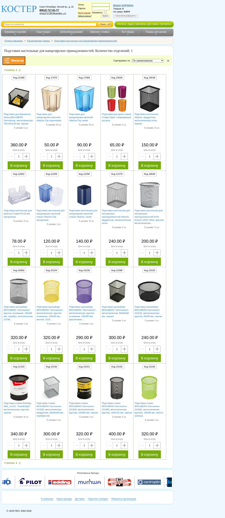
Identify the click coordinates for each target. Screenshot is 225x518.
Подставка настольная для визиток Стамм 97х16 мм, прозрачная (18, 213)
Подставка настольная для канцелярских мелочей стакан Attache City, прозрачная (50, 215)
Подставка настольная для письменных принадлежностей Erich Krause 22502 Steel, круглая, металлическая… (149, 216)
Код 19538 (149, 77)
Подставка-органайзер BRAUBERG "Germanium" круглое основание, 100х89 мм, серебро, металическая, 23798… (18, 313)
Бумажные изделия (15, 33)
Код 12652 (18, 174)
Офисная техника (99, 33)
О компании (47, 498)
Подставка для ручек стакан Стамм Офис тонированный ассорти (116, 117)
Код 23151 (84, 366)
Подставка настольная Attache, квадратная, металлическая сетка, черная (146, 119)
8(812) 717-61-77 (49, 10)
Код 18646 (149, 174)
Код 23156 (84, 270)
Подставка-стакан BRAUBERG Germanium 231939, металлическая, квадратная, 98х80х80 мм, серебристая (50, 409)
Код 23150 (51, 366)
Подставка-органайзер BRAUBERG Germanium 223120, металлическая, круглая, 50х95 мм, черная (148, 312)
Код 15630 (117, 77)
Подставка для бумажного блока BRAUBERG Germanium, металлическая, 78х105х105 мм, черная (18, 119)
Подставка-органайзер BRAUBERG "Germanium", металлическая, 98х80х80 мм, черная (115, 312)
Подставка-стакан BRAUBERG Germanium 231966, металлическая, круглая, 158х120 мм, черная (117, 408)
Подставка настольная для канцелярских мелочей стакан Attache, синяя (83, 213)
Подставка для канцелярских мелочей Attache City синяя (81, 117)
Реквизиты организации (123, 498)
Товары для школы (155, 33)
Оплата (121, 23)
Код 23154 (51, 270)
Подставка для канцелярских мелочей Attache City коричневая (48, 117)
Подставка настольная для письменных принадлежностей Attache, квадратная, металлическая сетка (116, 216)
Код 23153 (149, 270)
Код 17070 (51, 77)
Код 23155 (149, 366)
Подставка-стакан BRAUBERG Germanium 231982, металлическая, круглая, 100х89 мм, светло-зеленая (149, 409)
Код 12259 (51, 174)
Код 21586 (117, 270)
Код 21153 (18, 366)
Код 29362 (18, 270)
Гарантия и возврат (98, 498)
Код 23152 (117, 366)
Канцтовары (43, 33)
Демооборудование (71, 33)
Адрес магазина (136, 23)
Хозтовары (128, 33)
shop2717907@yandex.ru (52, 13)
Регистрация (84, 13)
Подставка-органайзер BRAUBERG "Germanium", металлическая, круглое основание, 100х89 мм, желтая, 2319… (50, 313)
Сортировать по (122, 60)
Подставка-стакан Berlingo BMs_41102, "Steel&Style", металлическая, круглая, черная (17, 408)
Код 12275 (117, 174)
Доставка (152, 23)
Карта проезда (64, 498)
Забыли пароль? (85, 16)
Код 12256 (84, 174)
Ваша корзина (123, 5)
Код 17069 (84, 77)
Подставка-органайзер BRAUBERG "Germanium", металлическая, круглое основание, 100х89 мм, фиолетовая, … (82, 313)
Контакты (165, 23)
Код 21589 (18, 77)
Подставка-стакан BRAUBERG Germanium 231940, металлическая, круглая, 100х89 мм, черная (83, 408)
